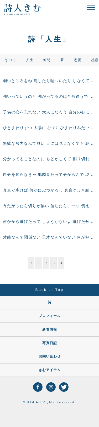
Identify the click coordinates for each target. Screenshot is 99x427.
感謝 (94, 60)
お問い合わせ (50, 356)
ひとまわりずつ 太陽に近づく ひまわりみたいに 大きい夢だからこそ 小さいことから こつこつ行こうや (49, 128)
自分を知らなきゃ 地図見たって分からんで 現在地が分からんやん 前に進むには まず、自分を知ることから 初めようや (49, 174)
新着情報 (49, 329)
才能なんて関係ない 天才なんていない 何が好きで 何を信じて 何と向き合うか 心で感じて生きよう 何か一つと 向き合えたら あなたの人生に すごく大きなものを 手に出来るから (49, 237)
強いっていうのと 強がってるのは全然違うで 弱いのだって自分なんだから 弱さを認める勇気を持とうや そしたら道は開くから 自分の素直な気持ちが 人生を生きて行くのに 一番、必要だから (49, 96)
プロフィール (50, 316)
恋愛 (77, 60)
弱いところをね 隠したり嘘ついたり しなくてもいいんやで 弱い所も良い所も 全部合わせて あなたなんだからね (49, 81)
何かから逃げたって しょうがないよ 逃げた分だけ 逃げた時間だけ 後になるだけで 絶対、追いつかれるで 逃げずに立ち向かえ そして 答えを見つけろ (49, 222)
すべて (10, 60)
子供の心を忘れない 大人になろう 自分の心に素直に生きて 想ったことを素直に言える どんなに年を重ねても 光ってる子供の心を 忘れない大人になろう (49, 112)
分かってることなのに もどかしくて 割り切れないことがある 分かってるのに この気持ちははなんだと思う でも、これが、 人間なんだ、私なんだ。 (49, 159)
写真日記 (49, 343)
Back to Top (49, 290)
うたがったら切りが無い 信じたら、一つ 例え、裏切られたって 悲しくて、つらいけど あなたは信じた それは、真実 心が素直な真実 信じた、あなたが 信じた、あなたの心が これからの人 (49, 206)
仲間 (46, 60)
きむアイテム (50, 370)
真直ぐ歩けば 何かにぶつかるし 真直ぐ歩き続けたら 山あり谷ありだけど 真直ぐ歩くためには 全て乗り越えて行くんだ (49, 190)
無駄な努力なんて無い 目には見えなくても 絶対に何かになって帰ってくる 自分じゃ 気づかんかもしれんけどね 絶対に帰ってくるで (49, 143)
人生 (29, 60)
